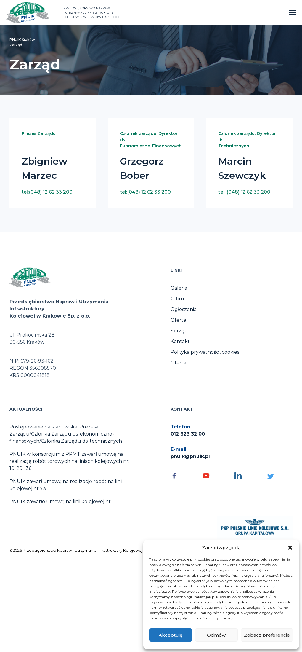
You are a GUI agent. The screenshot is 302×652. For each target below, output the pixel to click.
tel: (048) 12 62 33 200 (244, 192)
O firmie (180, 299)
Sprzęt (179, 331)
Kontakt (180, 341)
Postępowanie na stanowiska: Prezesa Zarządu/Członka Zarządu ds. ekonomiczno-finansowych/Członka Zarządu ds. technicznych (65, 434)
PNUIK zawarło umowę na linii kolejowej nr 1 (61, 501)
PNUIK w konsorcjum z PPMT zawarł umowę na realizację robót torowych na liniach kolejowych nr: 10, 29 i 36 (69, 461)
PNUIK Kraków (22, 39)
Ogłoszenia (184, 309)
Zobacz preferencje (267, 635)
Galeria (179, 288)
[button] (290, 548)
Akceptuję (170, 635)
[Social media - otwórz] (184, 475)
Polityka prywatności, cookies (205, 352)
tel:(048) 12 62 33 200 (47, 192)
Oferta (178, 320)
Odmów (216, 635)
